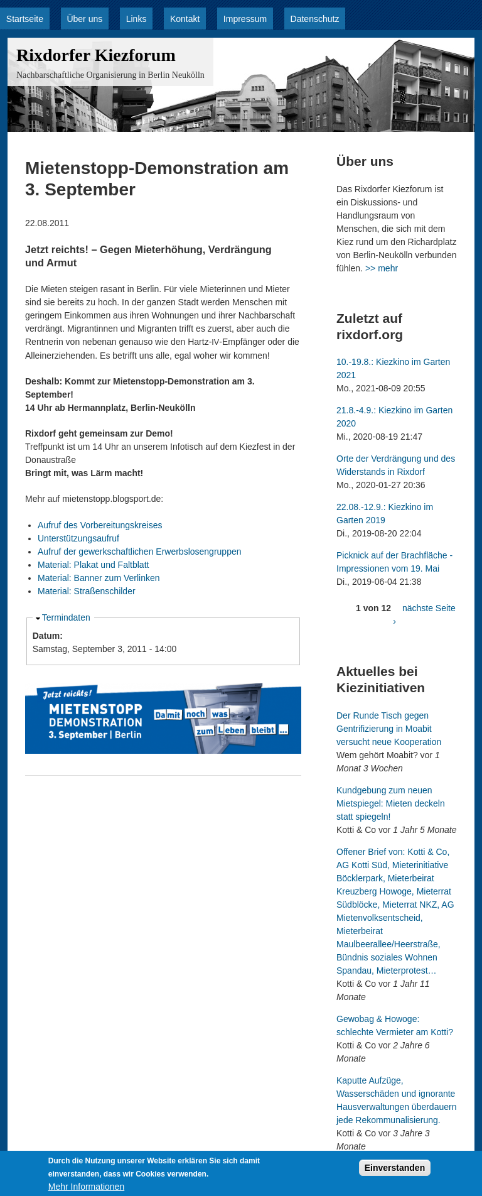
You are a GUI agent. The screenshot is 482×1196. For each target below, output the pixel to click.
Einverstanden (395, 1171)
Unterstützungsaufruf (78, 538)
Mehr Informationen (86, 1190)
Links (136, 19)
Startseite (24, 19)
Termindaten (66, 617)
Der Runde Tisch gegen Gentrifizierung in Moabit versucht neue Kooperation (388, 728)
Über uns (84, 19)
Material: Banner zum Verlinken (99, 578)
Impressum (245, 19)
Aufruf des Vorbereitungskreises (100, 525)
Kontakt (185, 19)
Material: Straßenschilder (87, 591)
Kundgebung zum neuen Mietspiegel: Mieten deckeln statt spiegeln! (390, 803)
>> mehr (381, 268)
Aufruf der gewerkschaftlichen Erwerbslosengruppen (140, 551)
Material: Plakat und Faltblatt (93, 565)
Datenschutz (315, 19)
